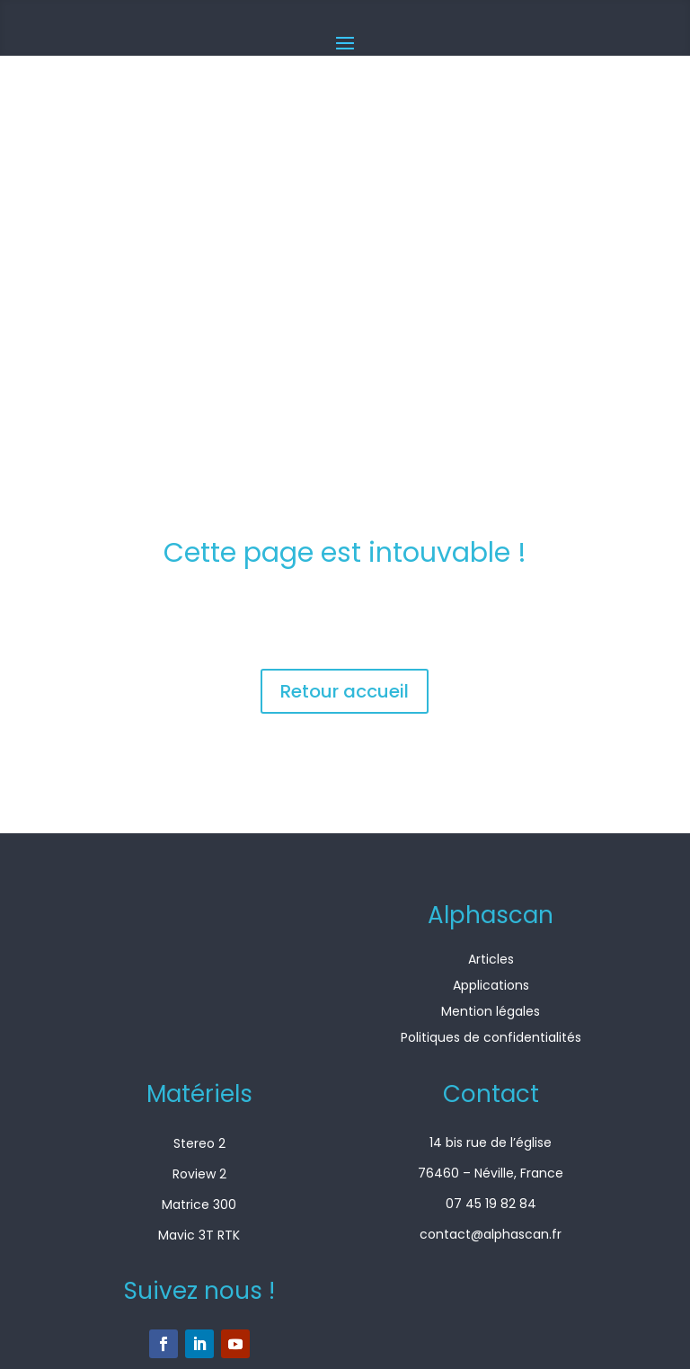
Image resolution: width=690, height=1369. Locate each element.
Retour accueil (344, 691)
